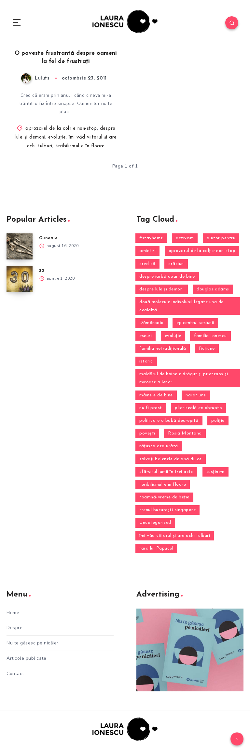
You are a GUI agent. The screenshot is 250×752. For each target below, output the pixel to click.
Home (13, 613)
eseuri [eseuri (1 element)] (145, 335)
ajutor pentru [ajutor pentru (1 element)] (221, 238)
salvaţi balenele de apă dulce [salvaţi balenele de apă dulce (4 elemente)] (170, 459)
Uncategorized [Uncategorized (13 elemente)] (155, 523)
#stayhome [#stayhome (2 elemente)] (151, 238)
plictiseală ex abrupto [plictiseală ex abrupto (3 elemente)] (198, 407)
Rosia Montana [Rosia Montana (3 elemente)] (185, 433)
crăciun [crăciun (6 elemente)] (176, 263)
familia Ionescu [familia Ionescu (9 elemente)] (210, 335)
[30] (20, 279)
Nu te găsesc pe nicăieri (33, 643)
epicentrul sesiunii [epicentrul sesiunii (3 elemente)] (195, 323)
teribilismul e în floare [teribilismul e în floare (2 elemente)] (162, 484)
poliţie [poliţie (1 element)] (218, 421)
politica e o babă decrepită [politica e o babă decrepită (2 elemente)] (169, 421)
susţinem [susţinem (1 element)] (215, 471)
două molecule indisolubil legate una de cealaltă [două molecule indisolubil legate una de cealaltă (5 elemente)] (181, 306)
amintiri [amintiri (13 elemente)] (147, 251)
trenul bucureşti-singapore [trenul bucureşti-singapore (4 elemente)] (167, 510)
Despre (14, 628)
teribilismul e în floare (80, 146)
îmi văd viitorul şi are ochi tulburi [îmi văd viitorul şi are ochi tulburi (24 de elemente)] (174, 535)
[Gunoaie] (20, 247)
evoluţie (57, 137)
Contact (15, 673)
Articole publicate (26, 658)
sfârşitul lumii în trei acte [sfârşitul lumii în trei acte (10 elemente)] (166, 471)
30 (42, 271)
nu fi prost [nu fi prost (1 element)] (150, 407)
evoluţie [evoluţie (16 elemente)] (173, 335)
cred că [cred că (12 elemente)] (147, 263)
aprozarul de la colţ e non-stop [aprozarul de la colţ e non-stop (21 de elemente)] (202, 251)
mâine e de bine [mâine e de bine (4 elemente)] (156, 395)
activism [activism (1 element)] (185, 238)
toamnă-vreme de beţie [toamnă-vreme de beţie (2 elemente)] (164, 497)
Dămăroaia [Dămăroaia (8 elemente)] (151, 323)
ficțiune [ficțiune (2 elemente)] (207, 348)
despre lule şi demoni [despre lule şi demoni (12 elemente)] (161, 289)
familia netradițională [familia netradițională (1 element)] (162, 348)
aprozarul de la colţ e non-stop (61, 128)
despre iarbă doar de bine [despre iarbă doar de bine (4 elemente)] (167, 276)
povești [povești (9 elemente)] (147, 433)
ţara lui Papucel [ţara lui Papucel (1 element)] (156, 548)
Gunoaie (48, 238)
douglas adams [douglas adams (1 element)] (213, 289)
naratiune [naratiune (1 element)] (196, 395)
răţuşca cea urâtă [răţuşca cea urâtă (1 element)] (158, 446)
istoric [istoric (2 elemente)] (146, 361)
